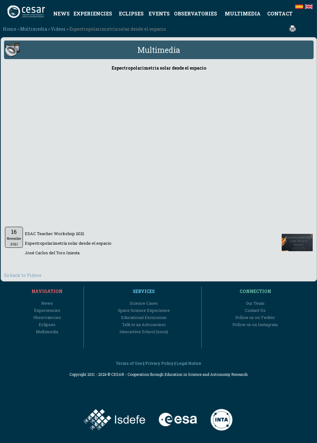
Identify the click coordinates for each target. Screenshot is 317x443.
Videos (58, 29)
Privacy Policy (159, 363)
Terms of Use (129, 363)
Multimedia (33, 29)
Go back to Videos (22, 275)
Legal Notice (188, 363)
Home (9, 29)
